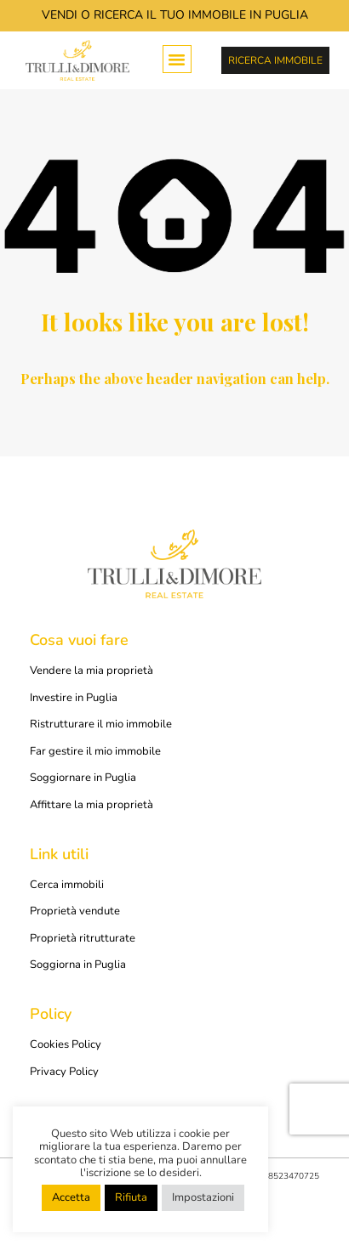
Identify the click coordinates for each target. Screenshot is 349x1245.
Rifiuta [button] (131, 1197)
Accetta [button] (71, 1197)
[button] (177, 59)
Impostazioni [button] (203, 1197)
